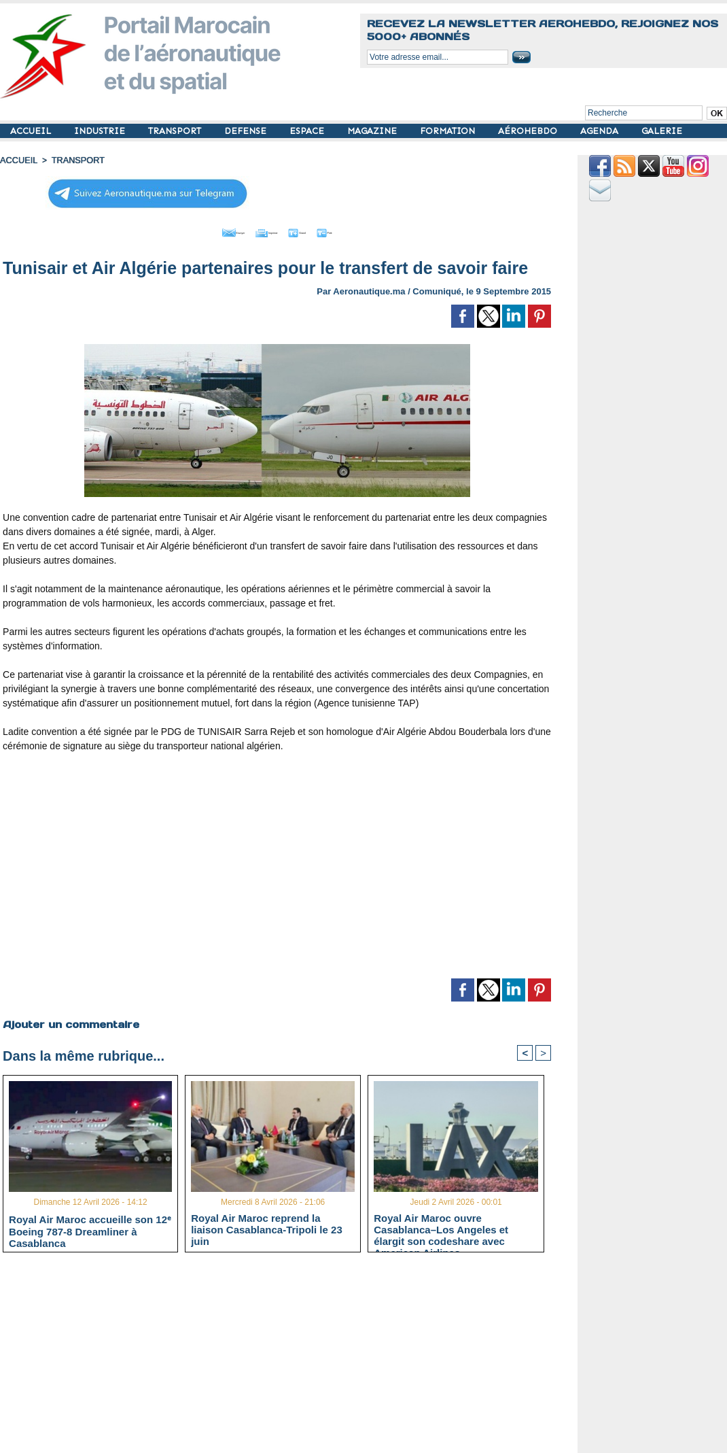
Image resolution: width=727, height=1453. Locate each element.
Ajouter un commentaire (69, 1020)
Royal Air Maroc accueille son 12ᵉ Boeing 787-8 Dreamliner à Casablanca (90, 1228)
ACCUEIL (32, 131)
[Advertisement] (277, 867)
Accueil (17, 160)
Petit (364, 229)
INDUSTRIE (101, 131)
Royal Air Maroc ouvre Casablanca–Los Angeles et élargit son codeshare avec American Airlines (441, 1227)
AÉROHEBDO (529, 131)
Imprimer (262, 229)
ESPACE (308, 131)
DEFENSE (246, 131)
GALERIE (661, 131)
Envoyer (199, 229)
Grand (318, 229)
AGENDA (600, 131)
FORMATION (449, 131)
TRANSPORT (176, 131)
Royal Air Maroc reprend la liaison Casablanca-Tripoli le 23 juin (266, 1227)
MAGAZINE (373, 131)
